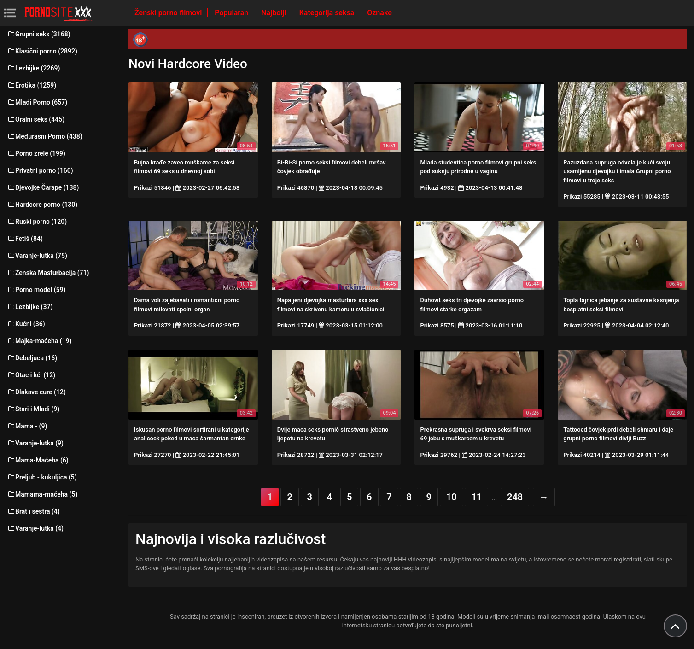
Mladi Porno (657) (37, 102)
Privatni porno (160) (40, 170)
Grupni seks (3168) (38, 34)
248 (515, 497)
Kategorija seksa (327, 12)
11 (476, 497)
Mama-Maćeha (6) (38, 460)
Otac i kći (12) (31, 375)
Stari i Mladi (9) (33, 409)
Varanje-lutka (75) (37, 255)
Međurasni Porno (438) (44, 136)
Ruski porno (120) (37, 221)
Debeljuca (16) (32, 358)
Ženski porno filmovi (169, 12)
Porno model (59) (36, 289)
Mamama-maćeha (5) (42, 494)
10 (451, 497)
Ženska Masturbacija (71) (48, 272)
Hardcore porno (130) (42, 204)
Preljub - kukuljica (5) (42, 477)
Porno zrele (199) (36, 153)
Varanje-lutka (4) (35, 528)
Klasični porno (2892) (42, 51)
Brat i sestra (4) (33, 511)
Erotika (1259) (31, 85)
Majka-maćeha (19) (39, 341)
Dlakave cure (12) (36, 392)
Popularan (232, 12)
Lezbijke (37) (29, 306)
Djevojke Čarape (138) (43, 187)
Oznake (379, 12)
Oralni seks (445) (35, 119)
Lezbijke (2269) (33, 68)
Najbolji (274, 12)
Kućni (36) (26, 323)
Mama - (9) (27, 426)
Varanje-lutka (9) (35, 443)
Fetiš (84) (25, 238)
